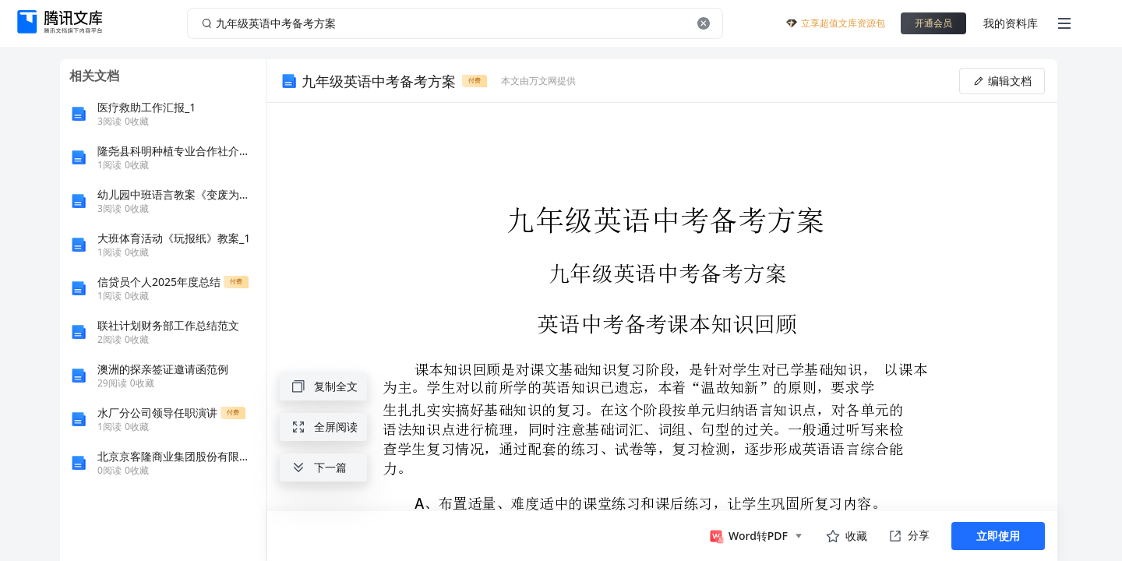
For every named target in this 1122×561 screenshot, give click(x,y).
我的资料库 (1010, 23)
